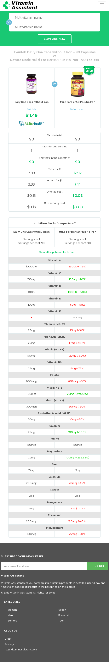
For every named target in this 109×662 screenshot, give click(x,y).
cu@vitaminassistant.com (21, 650)
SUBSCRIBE (98, 566)
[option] (31, 118)
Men (10, 615)
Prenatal (63, 615)
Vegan (62, 610)
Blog (8, 639)
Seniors (12, 621)
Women (12, 610)
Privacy (9, 644)
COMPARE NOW (54, 38)
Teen (61, 621)
